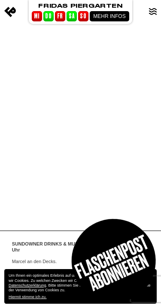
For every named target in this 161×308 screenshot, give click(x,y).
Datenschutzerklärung (27, 285)
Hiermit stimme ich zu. (28, 297)
